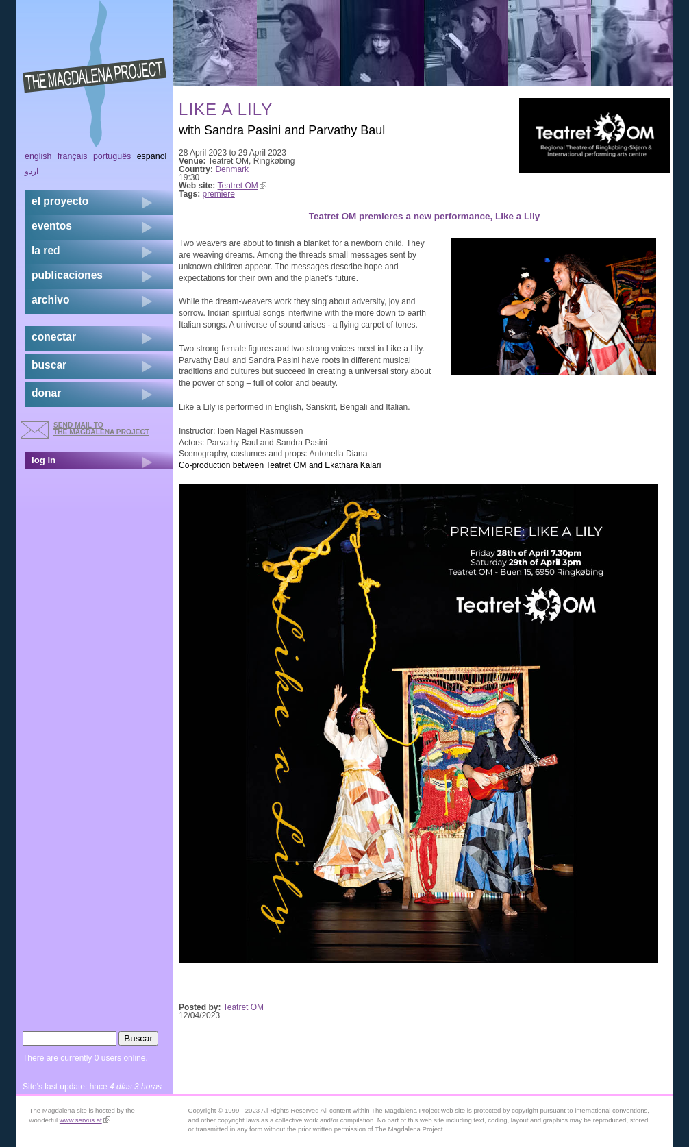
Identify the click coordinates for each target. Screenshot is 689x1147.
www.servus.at (85, 1120)
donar (46, 393)
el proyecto (60, 201)
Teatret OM (242, 185)
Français (73, 156)
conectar (54, 337)
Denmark (232, 169)
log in (43, 460)
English (38, 156)
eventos (52, 226)
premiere (219, 194)
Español (152, 156)
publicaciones (67, 275)
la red (46, 250)
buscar (49, 365)
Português (112, 156)
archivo (50, 300)
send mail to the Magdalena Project (101, 428)
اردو (31, 171)
